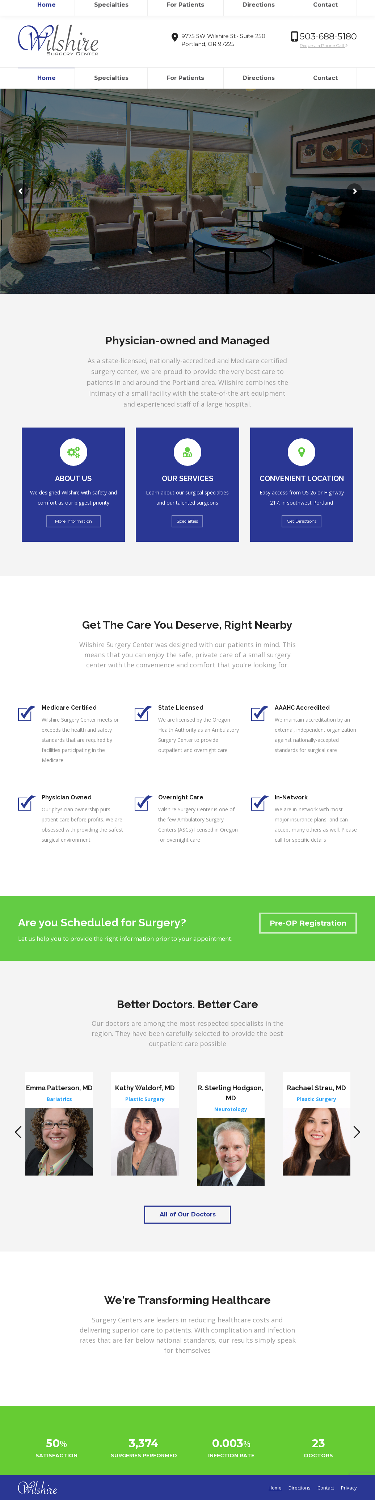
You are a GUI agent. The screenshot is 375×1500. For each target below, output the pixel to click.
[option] (59, 1124)
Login (346, 6)
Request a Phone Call (324, 45)
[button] (18, 1132)
